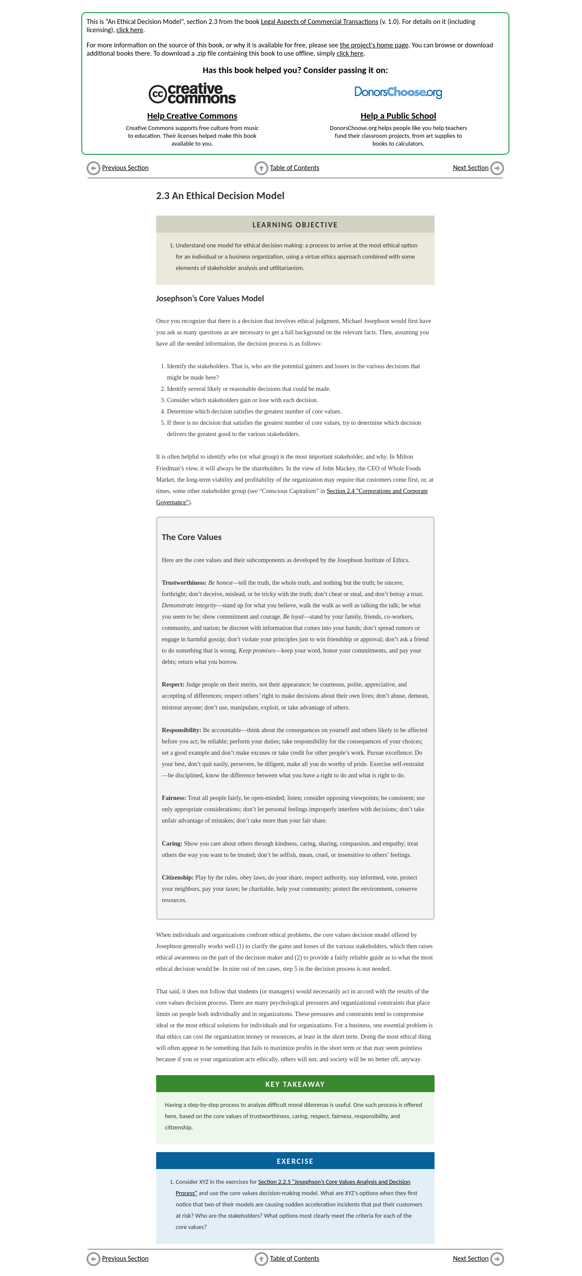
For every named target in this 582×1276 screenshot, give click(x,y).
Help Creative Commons (192, 115)
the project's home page (374, 45)
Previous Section (125, 167)
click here (130, 30)
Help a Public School (398, 115)
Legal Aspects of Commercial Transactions (319, 21)
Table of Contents (294, 167)
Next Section (471, 167)
